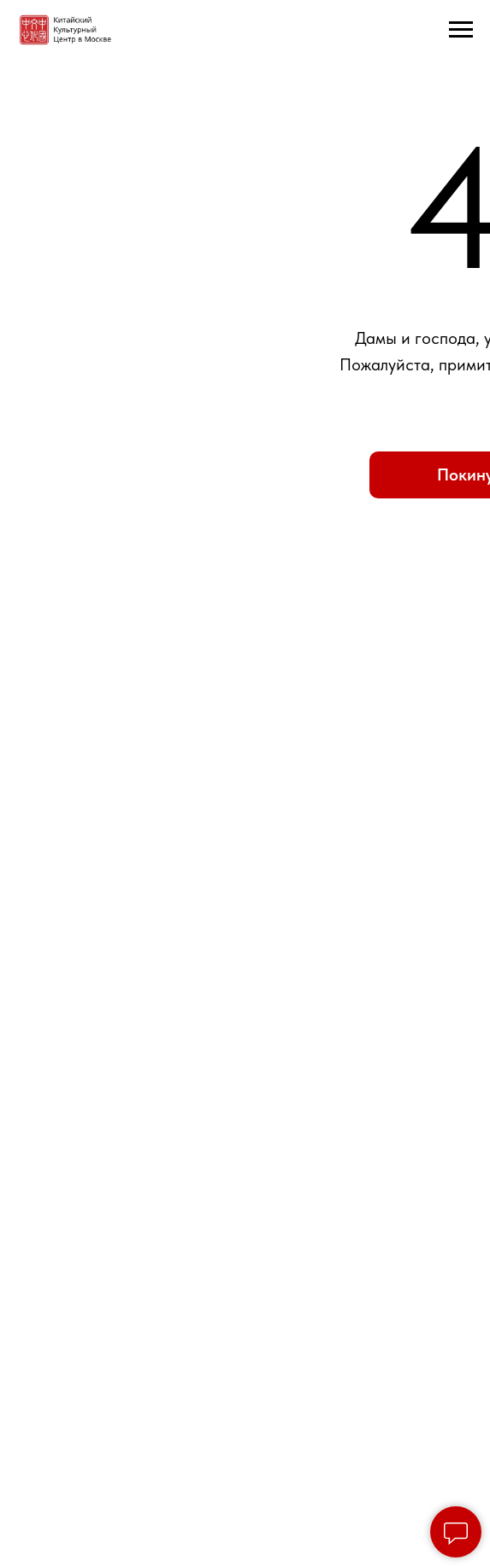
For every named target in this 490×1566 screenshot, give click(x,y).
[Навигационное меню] (461, 29)
